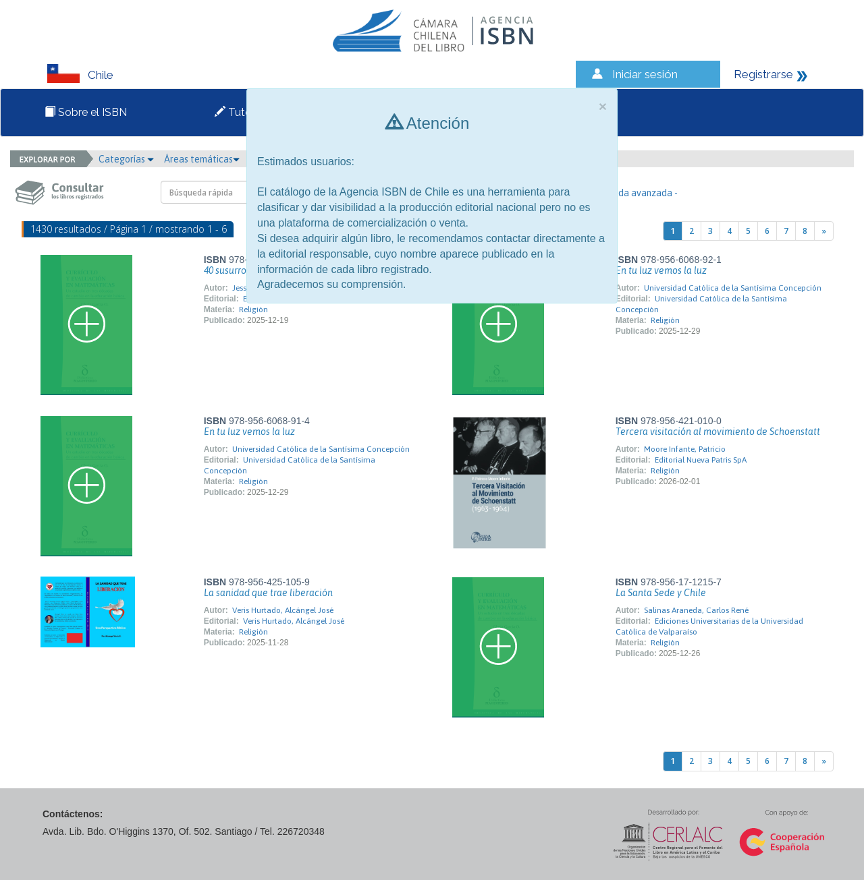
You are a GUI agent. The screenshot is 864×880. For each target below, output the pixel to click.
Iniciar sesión (645, 74)
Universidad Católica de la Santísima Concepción (732, 288)
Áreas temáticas (202, 159)
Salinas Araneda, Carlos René (696, 610)
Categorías (126, 159)
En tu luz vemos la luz (661, 270)
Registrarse (763, 74)
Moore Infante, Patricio (685, 449)
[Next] (824, 231)
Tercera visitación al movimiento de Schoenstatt (718, 431)
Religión (253, 309)
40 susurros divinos (243, 270)
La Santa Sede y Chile (661, 592)
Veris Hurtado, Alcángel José (282, 610)
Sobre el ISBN (86, 112)
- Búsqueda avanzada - (630, 192)
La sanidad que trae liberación (268, 592)
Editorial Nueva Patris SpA (701, 460)
